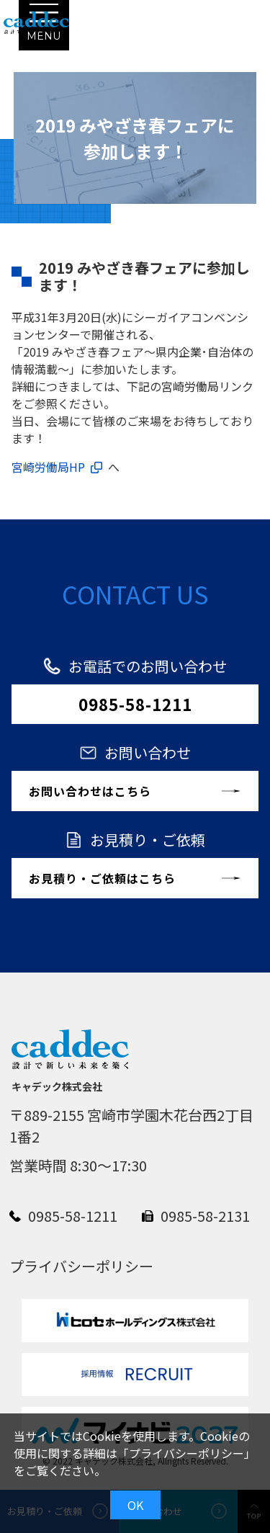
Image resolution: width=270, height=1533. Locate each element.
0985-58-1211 (135, 703)
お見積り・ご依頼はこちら (102, 878)
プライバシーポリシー (186, 1453)
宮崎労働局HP (48, 466)
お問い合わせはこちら (90, 791)
